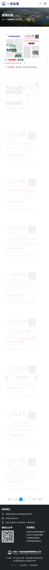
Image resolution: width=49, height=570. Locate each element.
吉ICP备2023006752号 (34, 558)
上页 (15, 499)
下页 (33, 499)
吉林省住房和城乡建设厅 (35, 532)
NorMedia (33, 565)
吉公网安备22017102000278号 (24, 561)
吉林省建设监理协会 (33, 541)
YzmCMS (23, 565)
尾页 (40, 499)
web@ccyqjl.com (12, 518)
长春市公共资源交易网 (34, 535)
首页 (9, 499)
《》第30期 (13, 60)
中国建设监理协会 (33, 538)
